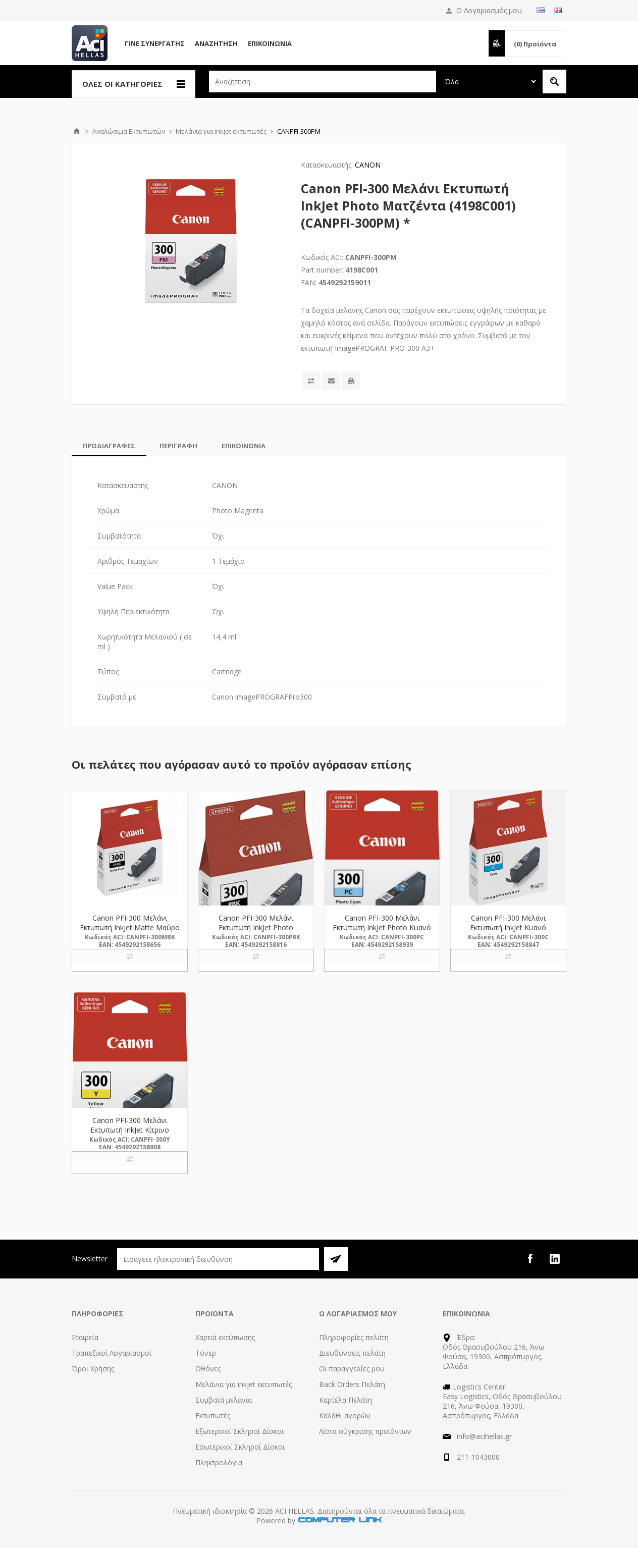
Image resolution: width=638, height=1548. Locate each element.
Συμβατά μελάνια (223, 1400)
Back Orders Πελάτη (352, 1384)
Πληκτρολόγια (218, 1462)
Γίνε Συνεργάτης (155, 43)
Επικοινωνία (270, 43)
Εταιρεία (85, 1337)
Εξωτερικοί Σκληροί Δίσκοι (239, 1431)
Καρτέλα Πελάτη (345, 1400)
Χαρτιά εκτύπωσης (225, 1337)
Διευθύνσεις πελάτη (352, 1353)
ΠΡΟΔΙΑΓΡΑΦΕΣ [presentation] (109, 445)
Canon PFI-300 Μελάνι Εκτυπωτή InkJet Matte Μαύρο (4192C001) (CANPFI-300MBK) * (130, 932)
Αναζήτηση (216, 43)
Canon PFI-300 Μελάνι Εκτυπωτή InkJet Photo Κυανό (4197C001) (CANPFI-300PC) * (382, 927)
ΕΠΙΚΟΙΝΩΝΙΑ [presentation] (243, 445)
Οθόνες (208, 1368)
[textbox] (322, 81)
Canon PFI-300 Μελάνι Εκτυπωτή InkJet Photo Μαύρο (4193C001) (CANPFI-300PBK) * (255, 932)
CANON (368, 165)
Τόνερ (205, 1353)
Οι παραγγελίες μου (352, 1368)
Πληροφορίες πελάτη (354, 1337)
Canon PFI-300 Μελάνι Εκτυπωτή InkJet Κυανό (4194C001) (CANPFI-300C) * (508, 927)
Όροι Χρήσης (93, 1368)
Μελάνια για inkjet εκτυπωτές (243, 1384)
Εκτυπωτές (212, 1415)
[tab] (109, 445)
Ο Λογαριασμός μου (489, 10)
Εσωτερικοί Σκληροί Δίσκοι (240, 1447)
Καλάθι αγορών (344, 1415)
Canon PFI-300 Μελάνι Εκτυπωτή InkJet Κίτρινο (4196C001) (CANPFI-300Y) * (130, 1129)
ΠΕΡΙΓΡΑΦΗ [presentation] (178, 445)
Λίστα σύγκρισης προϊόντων (365, 1431)
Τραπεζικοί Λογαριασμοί (111, 1353)
